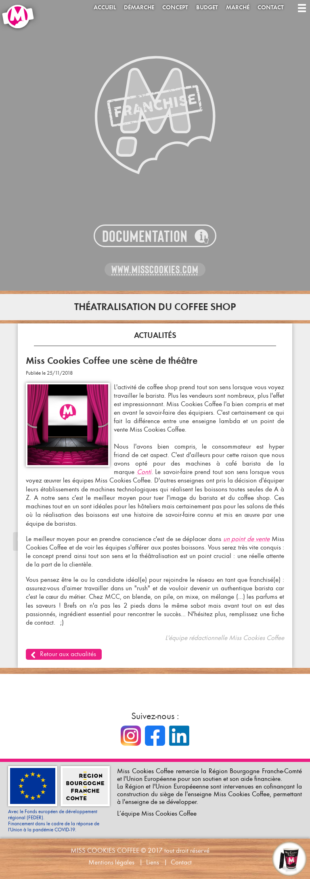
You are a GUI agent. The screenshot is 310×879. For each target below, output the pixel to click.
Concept (175, 7)
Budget (207, 7)
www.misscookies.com (155, 270)
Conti (144, 472)
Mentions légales (111, 862)
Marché (237, 7)
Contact (271, 7)
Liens (152, 862)
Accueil (105, 7)
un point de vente (246, 539)
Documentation (145, 236)
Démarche (139, 7)
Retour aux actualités (68, 654)
